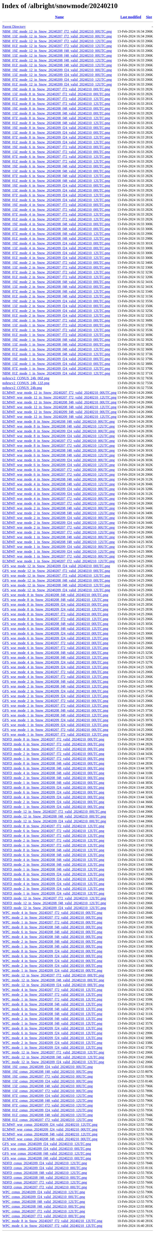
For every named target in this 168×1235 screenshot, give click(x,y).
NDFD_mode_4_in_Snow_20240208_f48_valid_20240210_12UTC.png (53, 860)
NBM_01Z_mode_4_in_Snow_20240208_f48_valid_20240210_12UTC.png (56, 238)
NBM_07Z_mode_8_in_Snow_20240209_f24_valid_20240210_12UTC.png (56, 137)
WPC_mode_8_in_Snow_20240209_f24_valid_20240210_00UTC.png (52, 951)
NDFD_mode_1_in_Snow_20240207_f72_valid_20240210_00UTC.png (53, 758)
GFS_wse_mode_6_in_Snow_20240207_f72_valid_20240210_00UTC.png (55, 643)
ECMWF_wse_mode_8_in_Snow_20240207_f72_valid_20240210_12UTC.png (58, 445)
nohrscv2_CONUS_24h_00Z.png (25, 378)
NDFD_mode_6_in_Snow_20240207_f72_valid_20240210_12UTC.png (53, 831)
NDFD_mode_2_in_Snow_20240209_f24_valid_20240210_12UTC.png (53, 888)
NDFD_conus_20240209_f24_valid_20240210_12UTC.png (44, 1163)
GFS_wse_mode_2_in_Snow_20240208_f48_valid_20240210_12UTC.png (55, 686)
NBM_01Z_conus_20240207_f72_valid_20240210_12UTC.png (47, 1120)
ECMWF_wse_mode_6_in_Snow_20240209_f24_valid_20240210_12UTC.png (58, 465)
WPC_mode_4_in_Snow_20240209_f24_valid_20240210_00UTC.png (52, 961)
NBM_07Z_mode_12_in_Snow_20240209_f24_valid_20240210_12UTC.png (57, 79)
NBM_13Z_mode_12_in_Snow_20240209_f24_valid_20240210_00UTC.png (57, 75)
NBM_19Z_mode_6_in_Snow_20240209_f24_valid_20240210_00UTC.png (56, 185)
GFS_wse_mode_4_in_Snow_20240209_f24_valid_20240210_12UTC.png (55, 667)
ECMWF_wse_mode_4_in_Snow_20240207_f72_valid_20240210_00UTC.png (58, 498)
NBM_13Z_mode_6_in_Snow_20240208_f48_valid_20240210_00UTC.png (56, 171)
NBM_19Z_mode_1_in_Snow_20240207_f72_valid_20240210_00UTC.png (56, 320)
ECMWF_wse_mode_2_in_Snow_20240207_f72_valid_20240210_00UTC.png (58, 527)
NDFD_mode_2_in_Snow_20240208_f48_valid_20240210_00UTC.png (53, 778)
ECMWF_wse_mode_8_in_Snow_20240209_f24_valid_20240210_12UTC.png (58, 436)
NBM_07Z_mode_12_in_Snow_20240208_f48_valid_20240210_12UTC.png (57, 60)
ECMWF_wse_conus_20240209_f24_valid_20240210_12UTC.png (49, 1124)
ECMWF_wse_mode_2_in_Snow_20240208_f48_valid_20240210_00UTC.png (58, 508)
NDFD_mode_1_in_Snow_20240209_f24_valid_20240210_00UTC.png (53, 807)
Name (59, 17)
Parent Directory (14, 26)
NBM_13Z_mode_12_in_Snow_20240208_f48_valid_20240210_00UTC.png (57, 55)
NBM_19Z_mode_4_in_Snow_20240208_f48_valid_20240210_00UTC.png (56, 224)
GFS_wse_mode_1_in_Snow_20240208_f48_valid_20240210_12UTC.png (55, 715)
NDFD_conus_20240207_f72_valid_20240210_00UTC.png (44, 1187)
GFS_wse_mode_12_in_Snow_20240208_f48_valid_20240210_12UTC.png (56, 585)
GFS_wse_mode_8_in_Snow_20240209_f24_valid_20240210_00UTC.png (55, 604)
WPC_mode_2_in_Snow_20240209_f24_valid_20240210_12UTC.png (52, 1043)
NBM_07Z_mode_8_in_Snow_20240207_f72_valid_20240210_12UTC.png (56, 99)
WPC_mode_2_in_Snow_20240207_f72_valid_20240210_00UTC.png (52, 917)
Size (149, 17)
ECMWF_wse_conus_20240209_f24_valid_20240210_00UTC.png (49, 1129)
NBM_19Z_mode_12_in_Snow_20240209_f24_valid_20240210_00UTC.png (57, 70)
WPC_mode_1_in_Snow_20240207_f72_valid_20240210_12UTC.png (52, 999)
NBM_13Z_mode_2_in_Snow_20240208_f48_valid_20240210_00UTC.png (56, 287)
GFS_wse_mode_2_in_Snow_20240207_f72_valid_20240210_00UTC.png (55, 701)
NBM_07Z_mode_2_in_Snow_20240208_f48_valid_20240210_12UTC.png (56, 291)
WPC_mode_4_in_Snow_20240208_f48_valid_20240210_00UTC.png (52, 937)
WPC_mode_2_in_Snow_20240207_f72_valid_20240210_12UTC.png (52, 994)
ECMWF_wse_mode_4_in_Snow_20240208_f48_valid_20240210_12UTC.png (58, 484)
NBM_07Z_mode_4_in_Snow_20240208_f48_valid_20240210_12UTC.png (56, 234)
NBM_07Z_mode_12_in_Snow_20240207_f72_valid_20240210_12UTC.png (57, 41)
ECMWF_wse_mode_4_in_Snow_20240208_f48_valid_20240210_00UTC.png (58, 479)
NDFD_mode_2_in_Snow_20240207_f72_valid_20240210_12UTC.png (53, 840)
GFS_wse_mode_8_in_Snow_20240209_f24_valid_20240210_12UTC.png (55, 609)
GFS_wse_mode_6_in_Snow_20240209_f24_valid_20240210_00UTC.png (55, 633)
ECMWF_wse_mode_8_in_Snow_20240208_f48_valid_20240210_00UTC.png (58, 421)
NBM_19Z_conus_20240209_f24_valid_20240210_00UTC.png (47, 1067)
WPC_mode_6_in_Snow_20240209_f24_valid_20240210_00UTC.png (52, 956)
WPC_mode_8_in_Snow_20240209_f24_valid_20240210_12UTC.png (52, 1028)
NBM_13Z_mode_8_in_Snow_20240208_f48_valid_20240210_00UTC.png (56, 113)
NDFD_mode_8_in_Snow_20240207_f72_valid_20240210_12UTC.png (53, 826)
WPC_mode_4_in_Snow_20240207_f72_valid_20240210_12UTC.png (52, 990)
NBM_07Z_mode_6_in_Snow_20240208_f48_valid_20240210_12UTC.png (56, 176)
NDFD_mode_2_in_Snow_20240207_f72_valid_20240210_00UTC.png (53, 754)
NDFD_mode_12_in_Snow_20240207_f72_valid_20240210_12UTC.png (54, 898)
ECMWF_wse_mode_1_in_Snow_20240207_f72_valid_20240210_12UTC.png (58, 561)
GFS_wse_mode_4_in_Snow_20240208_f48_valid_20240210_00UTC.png (55, 652)
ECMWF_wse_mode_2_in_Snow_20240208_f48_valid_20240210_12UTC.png (58, 513)
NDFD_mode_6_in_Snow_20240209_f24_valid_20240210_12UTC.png (53, 879)
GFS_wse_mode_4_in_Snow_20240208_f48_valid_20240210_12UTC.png (55, 657)
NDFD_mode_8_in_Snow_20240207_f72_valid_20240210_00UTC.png (53, 739)
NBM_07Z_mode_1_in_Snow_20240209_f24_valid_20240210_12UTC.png (56, 368)
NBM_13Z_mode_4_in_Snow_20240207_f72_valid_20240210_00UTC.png (56, 209)
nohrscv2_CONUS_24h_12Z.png (25, 383)
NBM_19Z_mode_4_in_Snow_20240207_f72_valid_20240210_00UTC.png (56, 205)
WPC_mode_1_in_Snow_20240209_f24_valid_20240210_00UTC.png (52, 970)
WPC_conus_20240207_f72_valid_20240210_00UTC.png (43, 1216)
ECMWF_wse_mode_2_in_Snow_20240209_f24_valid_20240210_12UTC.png (58, 522)
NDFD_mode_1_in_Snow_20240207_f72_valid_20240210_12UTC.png (53, 845)
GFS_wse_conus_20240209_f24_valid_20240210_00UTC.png (46, 1149)
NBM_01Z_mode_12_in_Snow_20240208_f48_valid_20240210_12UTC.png (57, 65)
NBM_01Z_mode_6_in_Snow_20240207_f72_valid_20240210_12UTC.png (56, 161)
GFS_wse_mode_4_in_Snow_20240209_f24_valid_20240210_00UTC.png (55, 662)
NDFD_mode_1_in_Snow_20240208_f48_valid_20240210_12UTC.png (53, 869)
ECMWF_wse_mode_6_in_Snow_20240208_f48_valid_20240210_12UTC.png (58, 455)
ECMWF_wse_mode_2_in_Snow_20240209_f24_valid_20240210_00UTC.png (58, 518)
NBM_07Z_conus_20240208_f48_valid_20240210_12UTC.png (47, 1100)
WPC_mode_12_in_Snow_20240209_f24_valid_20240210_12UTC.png (53, 1062)
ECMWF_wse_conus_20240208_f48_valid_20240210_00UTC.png (49, 1139)
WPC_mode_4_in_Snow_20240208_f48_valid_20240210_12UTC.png (52, 1014)
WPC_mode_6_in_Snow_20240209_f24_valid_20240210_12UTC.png (52, 1033)
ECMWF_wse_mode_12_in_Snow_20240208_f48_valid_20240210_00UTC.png (59, 402)
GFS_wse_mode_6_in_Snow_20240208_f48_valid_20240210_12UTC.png (55, 628)
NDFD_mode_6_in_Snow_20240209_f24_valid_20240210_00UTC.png (53, 792)
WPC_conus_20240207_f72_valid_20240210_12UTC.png (43, 1211)
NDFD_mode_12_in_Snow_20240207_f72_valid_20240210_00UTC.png (54, 811)
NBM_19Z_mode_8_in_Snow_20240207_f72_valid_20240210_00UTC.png (56, 89)
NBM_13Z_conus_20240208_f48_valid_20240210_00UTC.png (47, 1086)
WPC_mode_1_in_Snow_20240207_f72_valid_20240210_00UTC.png (52, 922)
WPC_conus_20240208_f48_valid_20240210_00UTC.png (43, 1206)
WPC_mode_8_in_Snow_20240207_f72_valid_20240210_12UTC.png (52, 1221)
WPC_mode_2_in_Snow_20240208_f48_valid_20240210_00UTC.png (52, 941)
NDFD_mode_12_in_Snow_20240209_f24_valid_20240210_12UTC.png (54, 908)
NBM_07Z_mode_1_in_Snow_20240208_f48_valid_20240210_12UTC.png (56, 349)
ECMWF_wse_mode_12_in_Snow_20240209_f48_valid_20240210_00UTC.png (59, 412)
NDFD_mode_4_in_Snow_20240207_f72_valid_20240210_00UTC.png (53, 749)
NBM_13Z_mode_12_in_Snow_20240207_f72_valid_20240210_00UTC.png (57, 36)
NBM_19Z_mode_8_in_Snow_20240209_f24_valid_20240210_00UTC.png (56, 128)
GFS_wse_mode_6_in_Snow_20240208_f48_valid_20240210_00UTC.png (55, 624)
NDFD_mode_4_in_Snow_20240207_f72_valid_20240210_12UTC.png (53, 835)
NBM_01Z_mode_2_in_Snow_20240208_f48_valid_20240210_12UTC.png (56, 296)
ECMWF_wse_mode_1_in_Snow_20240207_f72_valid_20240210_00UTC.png (58, 556)
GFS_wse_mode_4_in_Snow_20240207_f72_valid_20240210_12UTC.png (55, 677)
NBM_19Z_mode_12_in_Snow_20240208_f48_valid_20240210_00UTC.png (57, 51)
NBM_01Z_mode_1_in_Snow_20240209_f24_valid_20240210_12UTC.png (56, 373)
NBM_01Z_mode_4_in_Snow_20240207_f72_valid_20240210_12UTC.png (56, 219)
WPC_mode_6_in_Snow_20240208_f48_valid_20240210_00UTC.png (52, 932)
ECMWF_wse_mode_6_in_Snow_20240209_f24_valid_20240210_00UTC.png (58, 460)
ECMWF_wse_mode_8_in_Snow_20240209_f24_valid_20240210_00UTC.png (58, 431)
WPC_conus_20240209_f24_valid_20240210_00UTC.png (43, 1197)
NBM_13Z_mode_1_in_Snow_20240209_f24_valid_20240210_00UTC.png (56, 364)
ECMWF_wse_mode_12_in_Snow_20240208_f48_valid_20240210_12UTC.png (59, 407)
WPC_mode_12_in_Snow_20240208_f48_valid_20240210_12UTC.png (53, 1057)
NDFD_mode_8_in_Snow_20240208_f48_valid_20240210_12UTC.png (53, 850)
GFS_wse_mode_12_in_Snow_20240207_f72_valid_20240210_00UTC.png (56, 571)
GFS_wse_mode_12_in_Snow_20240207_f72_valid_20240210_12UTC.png (56, 575)
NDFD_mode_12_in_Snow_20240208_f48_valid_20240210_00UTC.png (54, 816)
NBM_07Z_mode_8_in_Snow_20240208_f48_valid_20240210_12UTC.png (56, 118)
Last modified (131, 17)
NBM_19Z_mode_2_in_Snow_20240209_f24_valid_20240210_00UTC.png (56, 301)
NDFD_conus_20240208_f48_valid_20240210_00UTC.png (44, 1177)
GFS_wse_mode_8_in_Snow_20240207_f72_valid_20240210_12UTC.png (55, 619)
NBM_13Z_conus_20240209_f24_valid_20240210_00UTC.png (47, 1081)
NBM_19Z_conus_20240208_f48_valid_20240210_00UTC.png (47, 1071)
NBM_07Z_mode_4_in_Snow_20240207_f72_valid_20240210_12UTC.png (56, 214)
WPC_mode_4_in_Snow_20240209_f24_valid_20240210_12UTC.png (52, 1038)
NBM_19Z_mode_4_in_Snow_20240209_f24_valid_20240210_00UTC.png (56, 243)
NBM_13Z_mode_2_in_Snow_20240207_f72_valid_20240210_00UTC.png (56, 267)
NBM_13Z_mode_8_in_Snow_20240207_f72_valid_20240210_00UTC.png (56, 94)
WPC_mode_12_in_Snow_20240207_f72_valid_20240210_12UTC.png (53, 1052)
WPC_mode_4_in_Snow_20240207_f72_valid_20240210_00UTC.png (52, 913)
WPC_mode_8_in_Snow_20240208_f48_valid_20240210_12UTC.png (52, 1004)
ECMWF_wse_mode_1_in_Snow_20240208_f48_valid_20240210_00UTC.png (58, 537)
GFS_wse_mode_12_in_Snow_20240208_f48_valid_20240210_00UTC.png (56, 580)
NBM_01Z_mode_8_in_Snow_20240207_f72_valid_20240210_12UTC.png (56, 104)
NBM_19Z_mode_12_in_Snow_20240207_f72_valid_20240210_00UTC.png (57, 31)
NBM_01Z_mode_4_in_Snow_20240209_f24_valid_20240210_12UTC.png (56, 258)
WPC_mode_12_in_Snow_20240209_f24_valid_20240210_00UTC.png (53, 985)
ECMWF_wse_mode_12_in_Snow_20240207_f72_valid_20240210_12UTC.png (59, 397)
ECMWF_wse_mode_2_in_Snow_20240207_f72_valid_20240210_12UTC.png (58, 532)
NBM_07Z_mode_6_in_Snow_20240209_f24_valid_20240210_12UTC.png (56, 195)
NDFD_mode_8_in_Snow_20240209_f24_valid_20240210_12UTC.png (53, 874)
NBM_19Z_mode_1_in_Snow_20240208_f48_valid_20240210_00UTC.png (56, 339)
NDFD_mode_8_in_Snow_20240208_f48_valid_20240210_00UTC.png (53, 763)
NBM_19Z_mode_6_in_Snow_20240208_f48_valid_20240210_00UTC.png (56, 166)
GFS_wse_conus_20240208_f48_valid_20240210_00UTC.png (46, 1158)
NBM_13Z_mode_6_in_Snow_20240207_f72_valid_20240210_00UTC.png (56, 152)
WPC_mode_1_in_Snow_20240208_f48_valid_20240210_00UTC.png (52, 946)
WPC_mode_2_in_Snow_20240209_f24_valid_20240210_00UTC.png (52, 966)
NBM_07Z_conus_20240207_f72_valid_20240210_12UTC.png (47, 1105)
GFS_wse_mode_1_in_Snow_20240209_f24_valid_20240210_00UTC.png (55, 720)
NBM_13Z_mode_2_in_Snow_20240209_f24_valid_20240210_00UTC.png (56, 306)
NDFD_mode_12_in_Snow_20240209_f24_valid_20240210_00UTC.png (54, 821)
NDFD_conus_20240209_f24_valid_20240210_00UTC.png (44, 1168)
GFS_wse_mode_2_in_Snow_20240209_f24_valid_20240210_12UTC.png (55, 696)
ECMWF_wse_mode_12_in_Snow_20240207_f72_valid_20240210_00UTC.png (59, 392)
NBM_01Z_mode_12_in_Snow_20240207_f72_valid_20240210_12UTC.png (57, 46)
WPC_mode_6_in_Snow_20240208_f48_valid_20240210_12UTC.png (52, 1009)
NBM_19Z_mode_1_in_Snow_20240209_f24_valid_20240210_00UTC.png (56, 359)
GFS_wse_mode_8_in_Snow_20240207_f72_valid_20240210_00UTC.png (55, 614)
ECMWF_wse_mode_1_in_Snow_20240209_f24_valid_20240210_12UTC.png (58, 551)
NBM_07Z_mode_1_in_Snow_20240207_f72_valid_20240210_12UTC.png (56, 330)
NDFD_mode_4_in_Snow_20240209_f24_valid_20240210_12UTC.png (53, 884)
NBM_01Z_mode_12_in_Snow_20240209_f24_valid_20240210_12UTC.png (57, 84)
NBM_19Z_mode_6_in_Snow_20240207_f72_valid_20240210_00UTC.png (56, 147)
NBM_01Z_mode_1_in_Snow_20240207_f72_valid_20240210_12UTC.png (56, 335)
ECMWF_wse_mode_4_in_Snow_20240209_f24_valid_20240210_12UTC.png (58, 494)
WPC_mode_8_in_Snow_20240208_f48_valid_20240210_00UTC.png (52, 927)
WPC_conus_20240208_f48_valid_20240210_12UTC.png (43, 1201)
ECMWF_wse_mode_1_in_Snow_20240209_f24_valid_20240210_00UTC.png (58, 547)
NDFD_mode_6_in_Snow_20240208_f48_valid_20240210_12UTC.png (53, 855)
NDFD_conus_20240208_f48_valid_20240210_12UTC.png (44, 1173)
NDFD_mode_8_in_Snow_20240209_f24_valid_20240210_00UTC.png (53, 787)
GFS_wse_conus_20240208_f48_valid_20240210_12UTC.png (46, 1153)
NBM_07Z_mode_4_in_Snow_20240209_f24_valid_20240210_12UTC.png (56, 253)
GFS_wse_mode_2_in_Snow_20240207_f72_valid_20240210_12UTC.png (55, 705)
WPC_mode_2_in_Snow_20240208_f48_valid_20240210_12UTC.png (52, 1018)
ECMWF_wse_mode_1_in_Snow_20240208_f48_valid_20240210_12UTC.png (58, 542)
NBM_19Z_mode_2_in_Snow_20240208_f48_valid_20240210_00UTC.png (56, 282)
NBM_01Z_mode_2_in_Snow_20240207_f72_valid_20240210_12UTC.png (56, 277)
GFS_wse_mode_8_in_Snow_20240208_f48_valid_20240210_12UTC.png (55, 600)
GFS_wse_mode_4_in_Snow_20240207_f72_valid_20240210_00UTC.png (55, 672)
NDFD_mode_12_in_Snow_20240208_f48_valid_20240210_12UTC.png (54, 903)
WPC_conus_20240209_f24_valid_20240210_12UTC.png (43, 1192)
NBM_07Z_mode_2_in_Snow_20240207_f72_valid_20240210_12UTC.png (56, 272)
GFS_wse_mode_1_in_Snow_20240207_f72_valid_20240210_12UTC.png (55, 734)
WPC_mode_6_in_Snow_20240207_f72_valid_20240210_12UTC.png (52, 1226)
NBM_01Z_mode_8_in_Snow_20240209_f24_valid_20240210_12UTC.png (56, 142)
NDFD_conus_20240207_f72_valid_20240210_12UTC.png (44, 1182)
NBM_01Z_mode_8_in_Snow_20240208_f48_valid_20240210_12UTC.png (56, 123)
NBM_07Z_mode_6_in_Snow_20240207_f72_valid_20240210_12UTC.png (56, 156)
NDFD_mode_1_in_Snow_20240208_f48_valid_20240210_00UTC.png (53, 783)
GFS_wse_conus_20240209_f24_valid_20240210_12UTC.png (46, 1144)
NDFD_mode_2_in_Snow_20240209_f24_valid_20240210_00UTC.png (53, 802)
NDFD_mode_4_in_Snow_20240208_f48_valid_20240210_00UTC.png (53, 773)
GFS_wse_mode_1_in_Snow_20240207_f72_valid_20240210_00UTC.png (55, 730)
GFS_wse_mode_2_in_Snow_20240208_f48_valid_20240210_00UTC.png (55, 681)
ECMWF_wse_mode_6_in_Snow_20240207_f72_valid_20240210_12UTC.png (58, 474)
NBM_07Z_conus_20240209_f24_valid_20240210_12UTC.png (47, 1096)
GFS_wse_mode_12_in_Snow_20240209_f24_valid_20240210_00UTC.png (56, 566)
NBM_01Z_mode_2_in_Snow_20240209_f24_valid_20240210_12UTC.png (56, 315)
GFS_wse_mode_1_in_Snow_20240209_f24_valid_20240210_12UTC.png (55, 725)
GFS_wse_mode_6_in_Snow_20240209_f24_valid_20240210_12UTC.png (55, 638)
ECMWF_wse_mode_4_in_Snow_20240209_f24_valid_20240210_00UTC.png (58, 489)
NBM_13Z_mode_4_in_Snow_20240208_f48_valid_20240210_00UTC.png (56, 229)
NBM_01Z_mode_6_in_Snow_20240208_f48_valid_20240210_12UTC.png (56, 181)
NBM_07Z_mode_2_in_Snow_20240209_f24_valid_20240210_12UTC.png (56, 311)
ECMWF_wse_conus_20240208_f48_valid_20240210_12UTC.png (49, 1134)
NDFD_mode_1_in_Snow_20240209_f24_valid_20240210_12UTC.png (53, 893)
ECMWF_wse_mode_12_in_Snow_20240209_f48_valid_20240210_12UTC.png (59, 417)
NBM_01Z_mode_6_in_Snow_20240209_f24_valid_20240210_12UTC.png (56, 200)
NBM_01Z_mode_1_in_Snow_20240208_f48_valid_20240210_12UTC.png (56, 354)
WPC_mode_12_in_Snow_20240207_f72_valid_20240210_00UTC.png (53, 975)
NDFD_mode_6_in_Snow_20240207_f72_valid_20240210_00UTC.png (53, 744)
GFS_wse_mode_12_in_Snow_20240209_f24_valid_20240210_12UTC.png (56, 590)
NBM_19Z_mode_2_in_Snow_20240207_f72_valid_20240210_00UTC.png (56, 262)
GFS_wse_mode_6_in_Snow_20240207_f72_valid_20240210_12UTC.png (55, 648)
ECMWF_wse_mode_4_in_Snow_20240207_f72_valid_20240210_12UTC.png (58, 503)
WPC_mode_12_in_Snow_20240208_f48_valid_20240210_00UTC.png (53, 980)
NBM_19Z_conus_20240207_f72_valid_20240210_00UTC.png (47, 1076)
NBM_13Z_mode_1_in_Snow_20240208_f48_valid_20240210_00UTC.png (56, 344)
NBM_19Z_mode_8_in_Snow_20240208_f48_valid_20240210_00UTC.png (56, 108)
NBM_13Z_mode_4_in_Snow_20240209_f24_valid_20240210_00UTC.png (56, 248)
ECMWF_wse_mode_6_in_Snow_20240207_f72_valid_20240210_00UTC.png (58, 469)
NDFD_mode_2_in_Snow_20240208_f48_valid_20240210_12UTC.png (53, 864)
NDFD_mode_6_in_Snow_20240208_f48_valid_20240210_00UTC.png (53, 768)
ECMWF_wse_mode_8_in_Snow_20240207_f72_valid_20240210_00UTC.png (58, 441)
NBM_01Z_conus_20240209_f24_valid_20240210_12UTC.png (47, 1110)
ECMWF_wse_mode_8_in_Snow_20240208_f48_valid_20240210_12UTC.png (58, 426)
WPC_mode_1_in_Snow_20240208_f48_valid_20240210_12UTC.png (52, 1023)
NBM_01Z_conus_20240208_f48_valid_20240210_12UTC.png (47, 1115)
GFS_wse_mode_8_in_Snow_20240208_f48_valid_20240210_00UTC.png (55, 595)
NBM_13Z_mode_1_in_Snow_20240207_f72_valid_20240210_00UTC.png (56, 325)
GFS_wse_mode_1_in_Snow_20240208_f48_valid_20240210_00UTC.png (55, 710)
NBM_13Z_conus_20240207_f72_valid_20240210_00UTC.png (47, 1091)
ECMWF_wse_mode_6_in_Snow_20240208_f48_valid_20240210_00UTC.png (58, 450)
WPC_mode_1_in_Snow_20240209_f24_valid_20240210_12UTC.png (52, 1047)
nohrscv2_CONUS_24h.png (22, 388)
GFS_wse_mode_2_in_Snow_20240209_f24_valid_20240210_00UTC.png (55, 691)
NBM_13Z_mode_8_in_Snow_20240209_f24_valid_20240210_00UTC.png (56, 132)
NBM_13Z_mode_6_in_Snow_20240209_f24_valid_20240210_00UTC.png (56, 190)
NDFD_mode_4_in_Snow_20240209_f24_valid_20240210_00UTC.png (53, 797)
